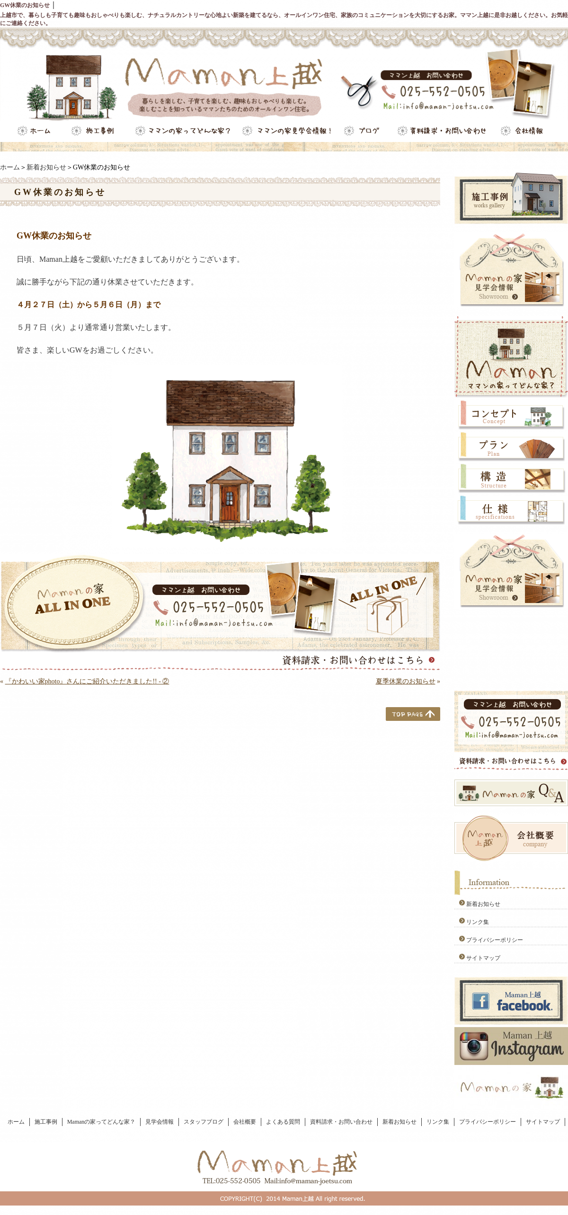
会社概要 (244, 1121)
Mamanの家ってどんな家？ (101, 1121)
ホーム (10, 167)
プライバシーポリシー (494, 940)
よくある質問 (283, 1121)
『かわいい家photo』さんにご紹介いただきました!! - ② (87, 681)
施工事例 (46, 1121)
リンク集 (477, 922)
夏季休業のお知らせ (405, 681)
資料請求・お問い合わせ (341, 1121)
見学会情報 (159, 1121)
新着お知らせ (46, 167)
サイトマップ (483, 958)
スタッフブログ (203, 1121)
